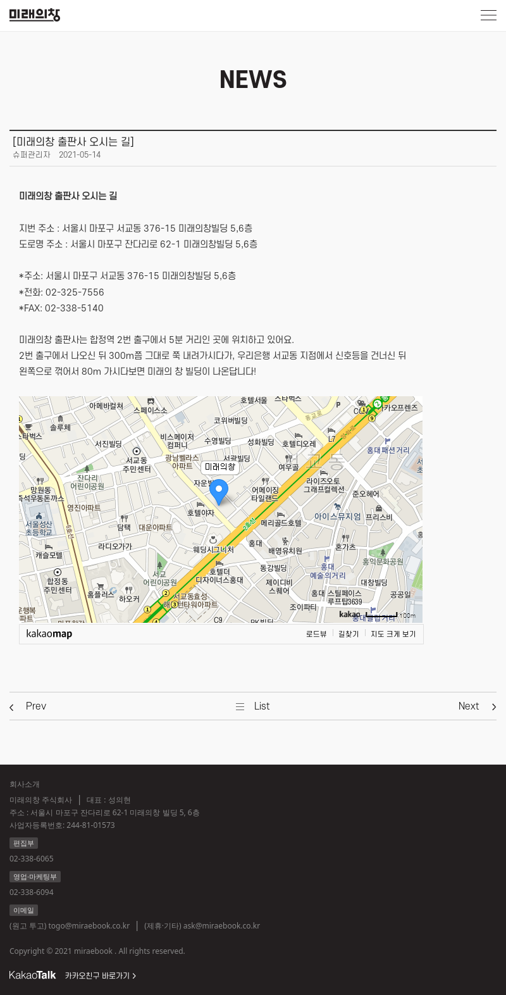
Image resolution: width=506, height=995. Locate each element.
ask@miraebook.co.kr (221, 925)
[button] (36, 706)
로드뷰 (316, 634)
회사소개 (24, 784)
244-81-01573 (90, 825)
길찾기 (348, 634)
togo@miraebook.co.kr (89, 925)
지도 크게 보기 (393, 634)
